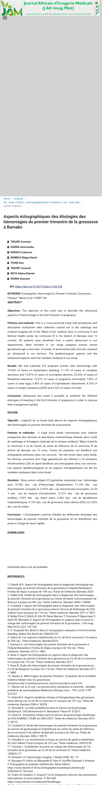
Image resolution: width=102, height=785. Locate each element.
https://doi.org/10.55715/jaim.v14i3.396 (38, 286)
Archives (18, 198)
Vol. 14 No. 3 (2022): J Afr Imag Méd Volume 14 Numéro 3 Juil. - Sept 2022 (42, 202)
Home (7, 198)
